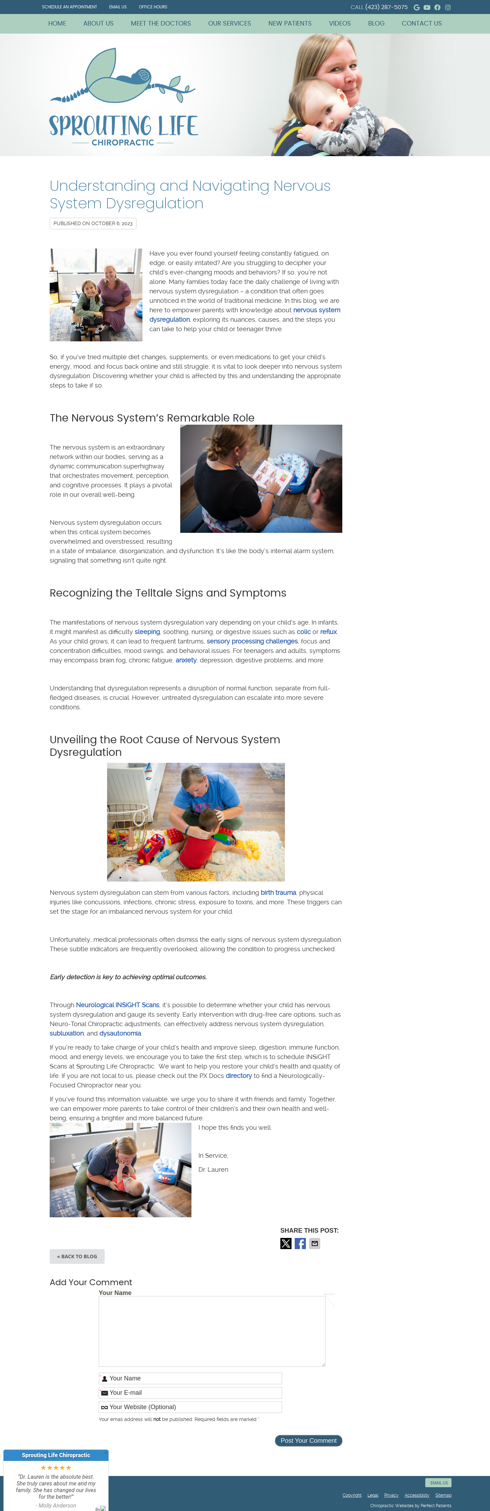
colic (304, 631)
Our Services (229, 24)
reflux (328, 631)
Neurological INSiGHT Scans (117, 1005)
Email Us (118, 7)
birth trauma (278, 892)
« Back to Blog (77, 1256)
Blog (376, 24)
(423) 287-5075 (386, 7)
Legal (373, 1495)
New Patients (290, 24)
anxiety (186, 660)
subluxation (67, 1033)
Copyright (352, 1495)
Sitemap (443, 1495)
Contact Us (422, 24)
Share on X (286, 1243)
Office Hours (153, 7)
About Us (98, 24)
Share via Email (315, 1243)
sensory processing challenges (252, 641)
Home (57, 24)
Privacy (391, 1495)
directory (239, 1075)
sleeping (147, 631)
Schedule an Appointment (69, 7)
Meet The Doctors (161, 24)
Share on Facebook (301, 1243)
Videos (340, 24)
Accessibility (417, 1495)
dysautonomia (120, 1033)
